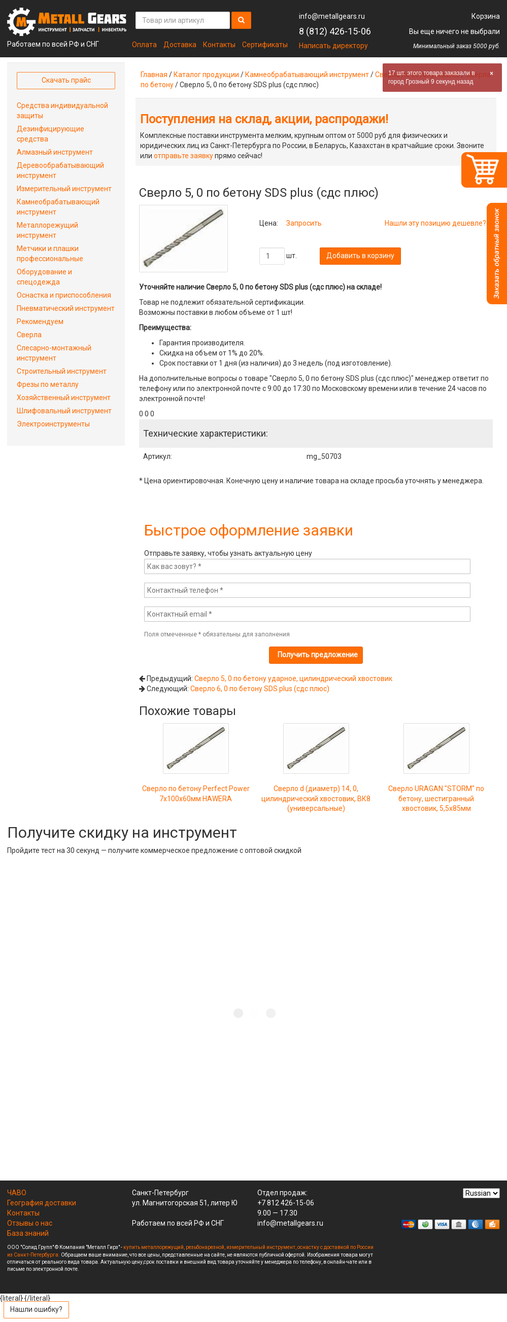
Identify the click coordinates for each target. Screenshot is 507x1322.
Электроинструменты (53, 424)
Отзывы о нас (29, 1223)
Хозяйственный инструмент (64, 398)
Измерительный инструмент (64, 189)
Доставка (179, 45)
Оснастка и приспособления (64, 295)
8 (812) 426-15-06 (335, 31)
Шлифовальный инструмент (64, 411)
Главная (154, 74)
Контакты (219, 45)
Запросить (304, 223)
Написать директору (333, 46)
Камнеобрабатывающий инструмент (307, 74)
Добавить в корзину (360, 256)
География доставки (41, 1203)
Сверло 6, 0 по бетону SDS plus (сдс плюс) (259, 689)
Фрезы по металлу (48, 384)
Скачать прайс (66, 80)
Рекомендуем (40, 321)
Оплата (144, 45)
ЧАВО (16, 1193)
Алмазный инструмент (55, 152)
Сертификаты (265, 45)
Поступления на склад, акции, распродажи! (264, 119)
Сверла (29, 335)
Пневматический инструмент (66, 308)
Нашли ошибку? (36, 1309)
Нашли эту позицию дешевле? (435, 223)
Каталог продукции (206, 74)
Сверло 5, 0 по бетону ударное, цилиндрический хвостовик (293, 678)
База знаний (28, 1233)
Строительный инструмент (62, 371)
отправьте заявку (183, 156)
